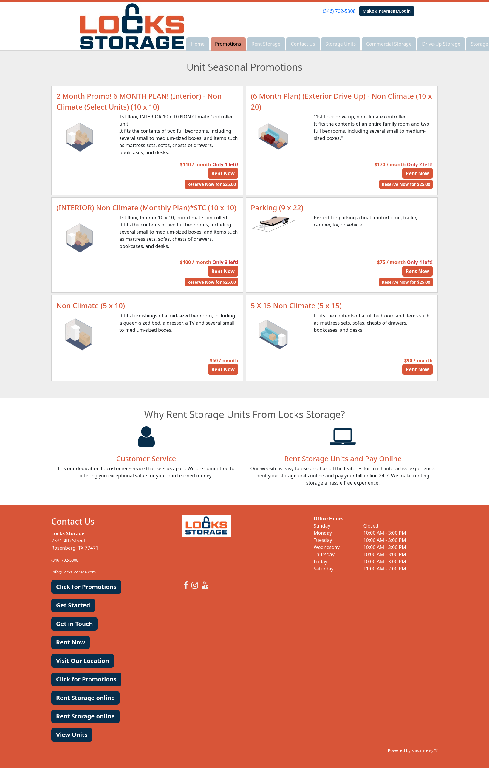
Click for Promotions (86, 587)
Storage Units (340, 44)
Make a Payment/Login (387, 11)
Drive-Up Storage (441, 44)
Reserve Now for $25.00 (211, 184)
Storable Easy (422, 750)
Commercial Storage (388, 44)
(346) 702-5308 (339, 11)
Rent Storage (265, 44)
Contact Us (303, 44)
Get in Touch (74, 624)
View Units (72, 735)
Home (198, 44)
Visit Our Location (82, 661)
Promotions (228, 44)
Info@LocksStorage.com (78, 571)
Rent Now (223, 173)
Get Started (73, 605)
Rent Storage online (85, 698)
